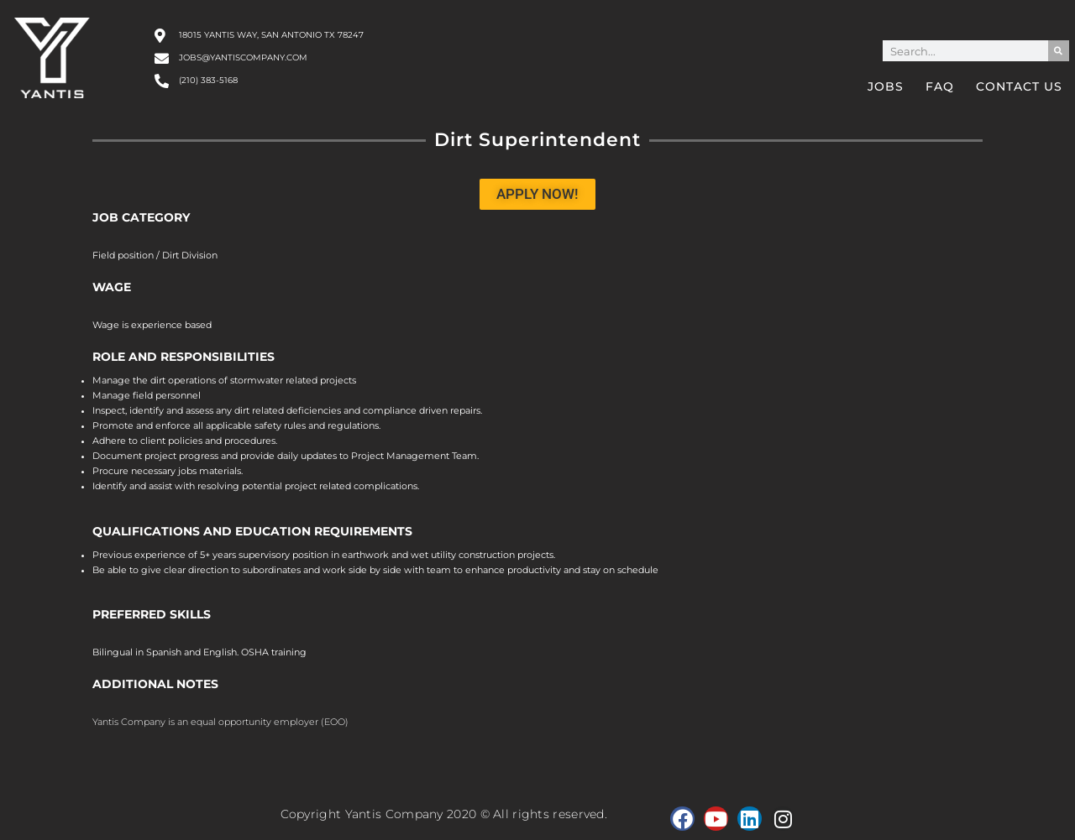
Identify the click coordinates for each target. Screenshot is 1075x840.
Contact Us (1019, 86)
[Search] (1058, 50)
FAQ (940, 86)
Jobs (886, 86)
